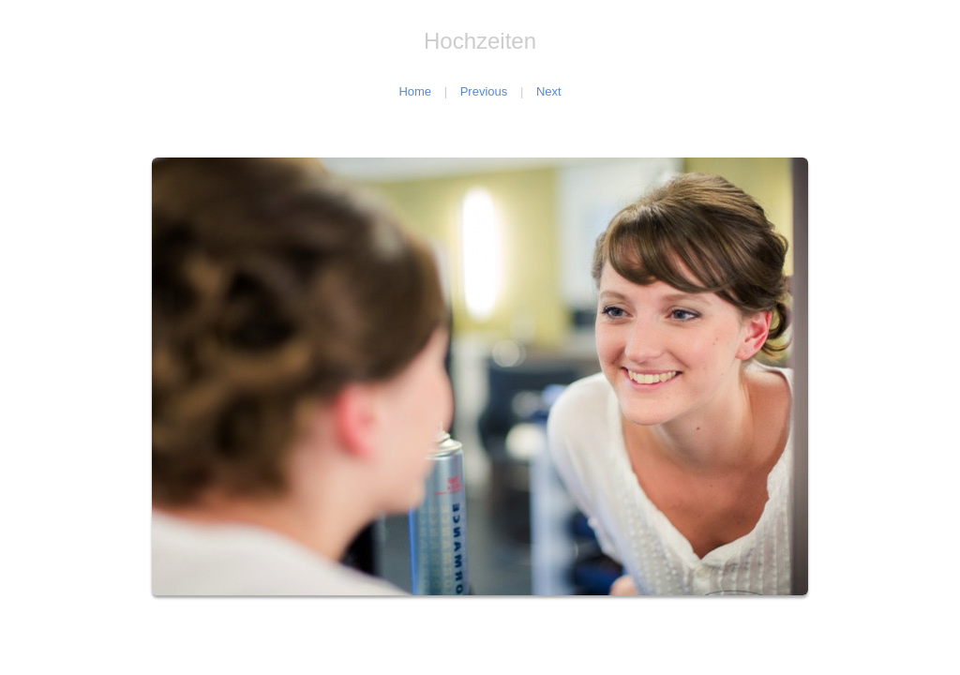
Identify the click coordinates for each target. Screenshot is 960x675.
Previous (484, 91)
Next (549, 91)
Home (414, 91)
